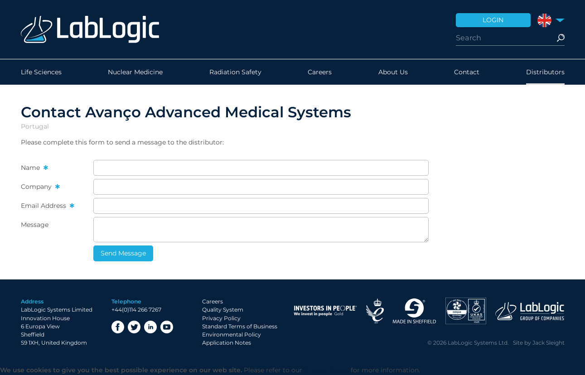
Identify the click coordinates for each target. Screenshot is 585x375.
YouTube (166, 327)
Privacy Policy (221, 318)
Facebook (117, 327)
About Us (393, 72)
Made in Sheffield (414, 310)
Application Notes (226, 342)
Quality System (222, 309)
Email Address (44, 206)
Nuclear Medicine (135, 72)
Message (34, 225)
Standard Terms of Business (239, 326)
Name (31, 167)
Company (37, 187)
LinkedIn (150, 327)
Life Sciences (41, 72)
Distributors (545, 72)
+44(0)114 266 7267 (136, 309)
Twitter (134, 327)
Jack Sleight (548, 342)
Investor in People (325, 311)
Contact (466, 72)
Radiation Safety (235, 72)
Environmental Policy (231, 334)
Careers (320, 72)
